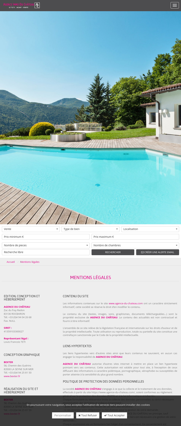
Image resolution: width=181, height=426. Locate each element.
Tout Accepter (114, 415)
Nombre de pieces (46, 245)
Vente (31, 229)
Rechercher (113, 252)
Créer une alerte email (157, 252)
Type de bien (91, 229)
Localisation (150, 229)
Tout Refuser (87, 415)
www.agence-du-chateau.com (126, 303)
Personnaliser (62, 415)
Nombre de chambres (136, 245)
